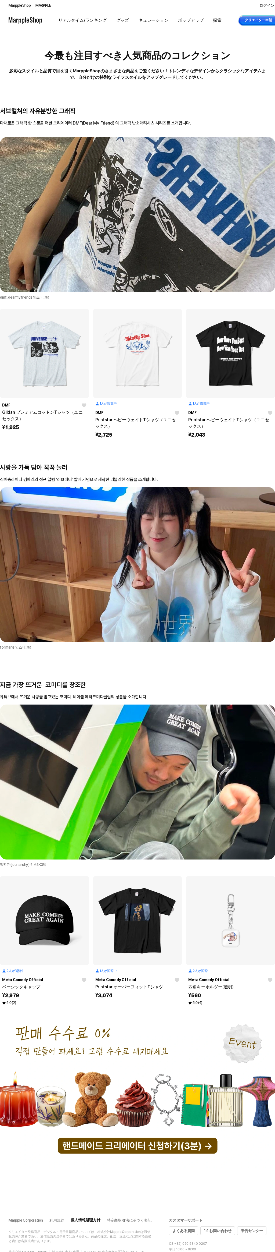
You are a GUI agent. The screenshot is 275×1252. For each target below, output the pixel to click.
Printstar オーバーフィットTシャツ (129, 986)
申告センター (252, 1231)
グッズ (122, 20)
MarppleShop (20, 5)
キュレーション (153, 20)
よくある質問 (183, 1231)
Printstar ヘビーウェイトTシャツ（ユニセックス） (135, 423)
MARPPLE (43, 5)
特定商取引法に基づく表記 (129, 1220)
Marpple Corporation (26, 1220)
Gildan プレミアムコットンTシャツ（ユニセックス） (42, 415)
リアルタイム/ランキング (82, 20)
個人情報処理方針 (85, 1220)
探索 (217, 20)
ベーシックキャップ (21, 986)
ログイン (266, 5)
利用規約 (56, 1220)
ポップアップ (191, 20)
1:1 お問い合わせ (217, 1231)
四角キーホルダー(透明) (211, 986)
